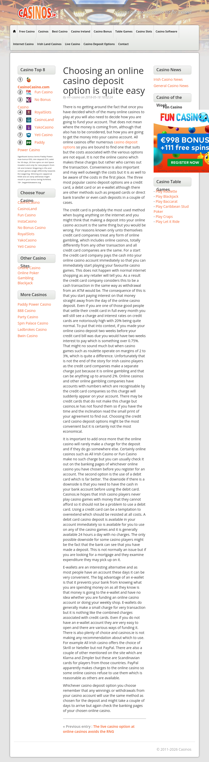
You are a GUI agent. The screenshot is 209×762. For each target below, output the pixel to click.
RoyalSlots (42, 112)
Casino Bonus (103, 31)
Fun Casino (43, 92)
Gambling (25, 277)
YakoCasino (43, 127)
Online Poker (28, 272)
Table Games (123, 31)
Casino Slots (144, 31)
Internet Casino (23, 44)
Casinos (43, 31)
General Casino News (171, 85)
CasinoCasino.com (34, 87)
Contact (123, 44)
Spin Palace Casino (33, 323)
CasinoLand (44, 119)
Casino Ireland (80, 31)
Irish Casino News (168, 79)
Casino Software (166, 31)
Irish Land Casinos (49, 44)
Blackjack (25, 282)
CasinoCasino (29, 202)
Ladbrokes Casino (32, 329)
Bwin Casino (28, 335)
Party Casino (28, 316)
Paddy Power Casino (34, 304)
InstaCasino (27, 221)
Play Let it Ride (168, 221)
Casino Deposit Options (99, 44)
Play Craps (164, 216)
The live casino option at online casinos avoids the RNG (98, 729)
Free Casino (27, 31)
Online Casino (29, 267)
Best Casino (59, 31)
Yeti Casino (43, 134)
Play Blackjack (167, 196)
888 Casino (27, 310)
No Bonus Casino (32, 227)
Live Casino (72, 44)
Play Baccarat (167, 201)
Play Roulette (166, 191)
